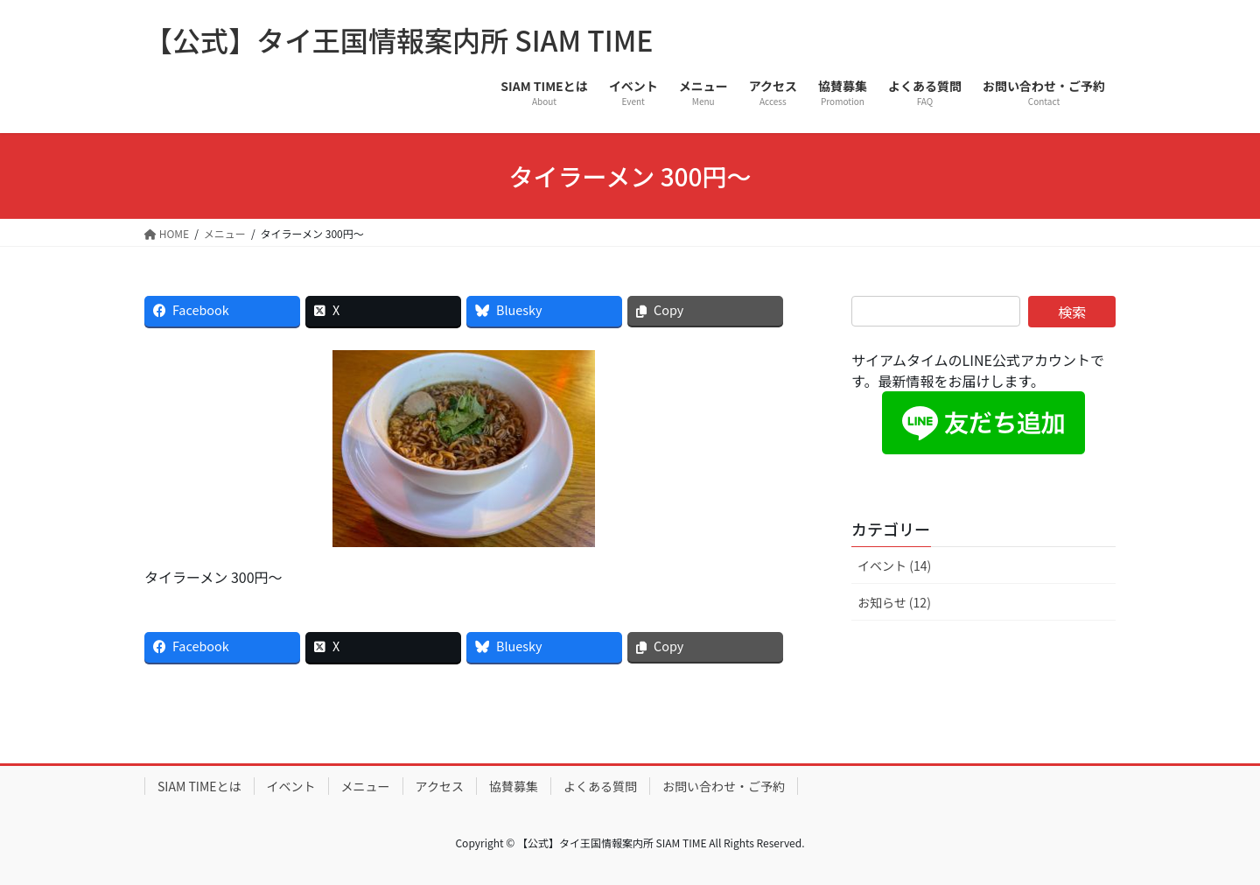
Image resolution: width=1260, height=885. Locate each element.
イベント (291, 786)
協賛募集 (513, 786)
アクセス (440, 786)
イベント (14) (894, 565)
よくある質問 (600, 786)
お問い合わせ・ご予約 (723, 786)
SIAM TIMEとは (200, 786)
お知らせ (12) (894, 602)
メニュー (365, 786)
